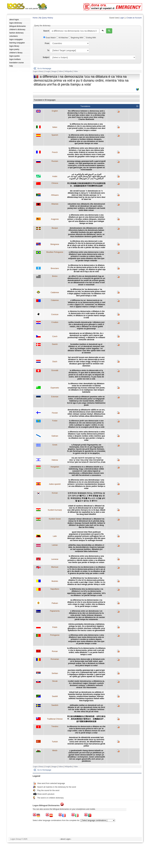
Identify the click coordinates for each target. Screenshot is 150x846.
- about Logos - (65, 839)
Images (54, 71)
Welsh (54, 751)
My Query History (46, 18)
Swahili (55, 696)
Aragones (55, 219)
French (55, 152)
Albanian (54, 204)
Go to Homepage (44, 68)
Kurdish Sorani (55, 519)
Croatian (54, 322)
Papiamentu (55, 611)
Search (46, 31)
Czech (54, 336)
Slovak (54, 681)
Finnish (55, 413)
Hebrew (55, 460)
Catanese (55, 300)
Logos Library (38, 71)
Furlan (54, 421)
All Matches (62, 38)
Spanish (55, 135)
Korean (55, 493)
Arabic (54, 176)
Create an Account (134, 18)
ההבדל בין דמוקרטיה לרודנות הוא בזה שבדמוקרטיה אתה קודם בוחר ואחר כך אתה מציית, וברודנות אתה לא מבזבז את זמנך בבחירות (86, 460)
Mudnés (55, 581)
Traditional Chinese (55, 719)
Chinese (54, 183)
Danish (55, 344)
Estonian (54, 397)
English (55, 111)
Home (35, 18)
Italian (54, 127)
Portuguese (54, 635)
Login (122, 18)
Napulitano (55, 589)
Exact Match (49, 38)
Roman (55, 651)
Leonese (54, 559)
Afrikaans (55, 195)
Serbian (55, 673)
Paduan (55, 603)
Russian (55, 161)
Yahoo (60, 71)
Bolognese (55, 244)
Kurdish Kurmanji (55, 510)
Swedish (54, 705)
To (48, 50)
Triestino (54, 726)
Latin (55, 536)
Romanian (55, 659)
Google (47, 71)
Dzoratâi (54, 370)
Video (75, 71)
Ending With (90, 38)
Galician (55, 436)
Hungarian (55, 467)
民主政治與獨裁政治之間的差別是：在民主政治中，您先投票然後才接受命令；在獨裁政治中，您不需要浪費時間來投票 (86, 719)
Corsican (54, 314)
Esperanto (55, 388)
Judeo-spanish (55, 484)
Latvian (55, 545)
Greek (54, 445)
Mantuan (54, 567)
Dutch (54, 362)
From (47, 43)
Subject (46, 57)
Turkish (55, 742)
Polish (54, 627)
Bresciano (55, 268)
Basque (55, 228)
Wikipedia (68, 71)
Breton (54, 276)
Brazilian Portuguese (54, 252)
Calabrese (55, 292)
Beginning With (76, 38)
